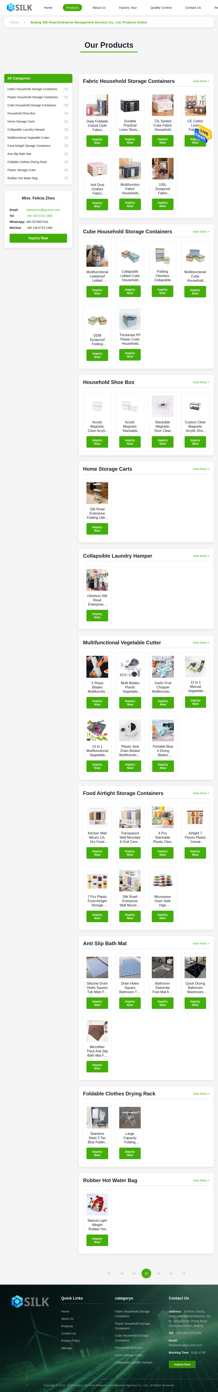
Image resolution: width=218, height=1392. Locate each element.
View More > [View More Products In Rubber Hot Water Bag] (201, 1180)
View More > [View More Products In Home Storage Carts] (201, 469)
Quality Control (161, 7)
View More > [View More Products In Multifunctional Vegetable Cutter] (201, 642)
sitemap (66, 1348)
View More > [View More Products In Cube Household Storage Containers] (201, 231)
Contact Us (193, 7)
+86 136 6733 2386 (39, 216)
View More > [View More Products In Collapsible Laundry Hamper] (201, 556)
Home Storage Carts (128, 1355)
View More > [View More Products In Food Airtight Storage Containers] (201, 793)
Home (48, 7)
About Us (99, 7)
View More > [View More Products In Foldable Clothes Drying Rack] (201, 1093)
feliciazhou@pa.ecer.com (43, 210)
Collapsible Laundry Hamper (134, 1362)
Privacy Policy (70, 1340)
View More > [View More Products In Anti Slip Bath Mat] (201, 943)
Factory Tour (128, 7)
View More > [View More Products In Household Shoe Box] (201, 382)
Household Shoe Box (129, 1347)
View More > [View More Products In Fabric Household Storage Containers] (201, 81)
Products (72, 7)
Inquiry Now (38, 238)
